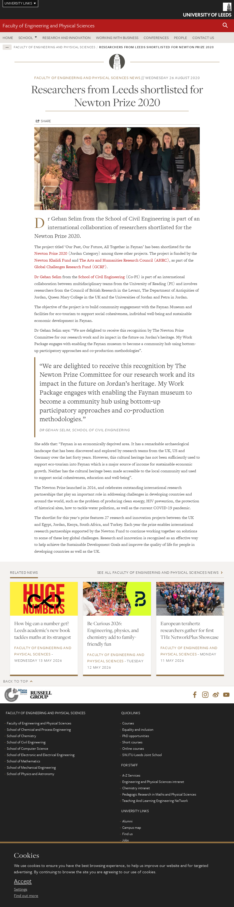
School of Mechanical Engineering (31, 767)
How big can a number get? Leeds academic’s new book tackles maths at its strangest (42, 630)
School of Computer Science (27, 748)
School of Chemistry (21, 736)
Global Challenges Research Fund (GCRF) (70, 266)
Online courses (133, 748)
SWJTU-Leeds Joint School (142, 755)
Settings (20, 889)
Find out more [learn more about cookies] (26, 895)
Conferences (156, 37)
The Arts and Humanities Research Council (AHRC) (124, 260)
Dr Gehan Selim (47, 277)
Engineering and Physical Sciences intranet (153, 782)
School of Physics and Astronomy (30, 774)
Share (46, 121)
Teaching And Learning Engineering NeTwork (155, 800)
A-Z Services (131, 775)
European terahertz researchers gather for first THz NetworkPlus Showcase (189, 630)
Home (8, 37)
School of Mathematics (23, 761)
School (25, 37)
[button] (225, 25)
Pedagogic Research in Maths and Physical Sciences (159, 794)
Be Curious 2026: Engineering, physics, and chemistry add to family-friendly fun (113, 633)
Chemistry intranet (136, 788)
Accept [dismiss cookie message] (23, 881)
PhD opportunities (135, 736)
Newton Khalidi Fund (52, 260)
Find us (127, 834)
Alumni (127, 821)
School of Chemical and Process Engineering (39, 729)
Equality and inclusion (137, 729)
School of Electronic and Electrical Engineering (41, 755)
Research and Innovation (66, 37)
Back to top (15, 681)
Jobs (125, 840)
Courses (128, 723)
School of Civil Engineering (101, 277)
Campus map (131, 827)
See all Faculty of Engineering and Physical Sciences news (158, 572)
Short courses (132, 742)
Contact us (203, 37)
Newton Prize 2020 (50, 253)
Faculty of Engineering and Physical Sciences (49, 25)
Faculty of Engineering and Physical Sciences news (87, 77)
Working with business (117, 37)
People (180, 37)
